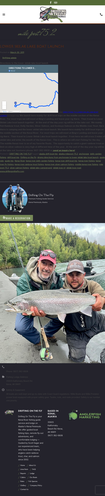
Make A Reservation (16, 218)
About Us (32, 465)
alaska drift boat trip (48, 154)
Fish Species (32, 481)
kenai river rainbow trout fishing (29, 164)
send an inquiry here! (63, 150)
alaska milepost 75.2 (68, 154)
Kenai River (20, 160)
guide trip (9, 160)
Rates (22, 481)
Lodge (32, 473)
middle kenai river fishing (86, 164)
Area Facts (24, 469)
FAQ (34, 469)
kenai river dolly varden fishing (40, 160)
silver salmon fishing (19, 167)
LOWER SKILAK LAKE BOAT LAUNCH (32, 46)
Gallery (23, 485)
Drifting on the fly (28, 157)
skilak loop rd (59, 167)
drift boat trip (13, 157)
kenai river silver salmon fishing (59, 164)
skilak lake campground (41, 167)
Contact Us (24, 489)
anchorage (84, 154)
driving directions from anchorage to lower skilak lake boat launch (68, 157)
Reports (23, 473)
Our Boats (33, 477)
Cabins (23, 477)
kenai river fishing (86, 160)
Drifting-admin (9, 58)
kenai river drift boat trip (66, 160)
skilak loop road (73, 167)
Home (22, 465)
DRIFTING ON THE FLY (20, 154)
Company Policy (36, 485)
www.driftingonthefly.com (12, 171)
